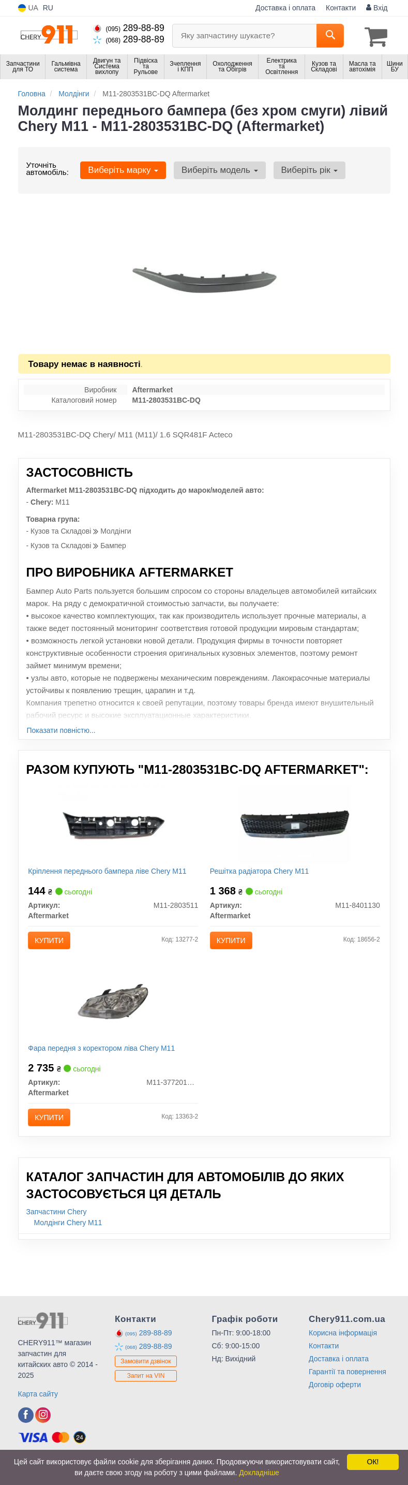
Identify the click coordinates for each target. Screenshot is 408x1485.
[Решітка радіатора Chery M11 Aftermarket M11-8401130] (295, 826)
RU (48, 8)
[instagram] (43, 1433)
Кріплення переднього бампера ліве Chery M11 (111, 873)
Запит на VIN (146, 1394)
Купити (52, 942)
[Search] (330, 36)
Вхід (376, 8)
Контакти (341, 8)
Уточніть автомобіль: (47, 167)
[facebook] (26, 1433)
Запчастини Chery (56, 1230)
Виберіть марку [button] (121, 168)
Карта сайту (38, 1412)
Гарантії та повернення (347, 1390)
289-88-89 (128, 28)
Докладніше (259, 1472)
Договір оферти (335, 1403)
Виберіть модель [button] (214, 168)
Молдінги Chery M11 (68, 1241)
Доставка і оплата (285, 8)
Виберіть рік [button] (300, 168)
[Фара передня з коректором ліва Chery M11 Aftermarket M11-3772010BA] (113, 1013)
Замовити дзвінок (145, 1380)
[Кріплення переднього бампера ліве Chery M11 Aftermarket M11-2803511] (113, 826)
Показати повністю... (61, 729)
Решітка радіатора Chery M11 (263, 873)
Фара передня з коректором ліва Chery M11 (105, 1060)
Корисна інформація (343, 1351)
